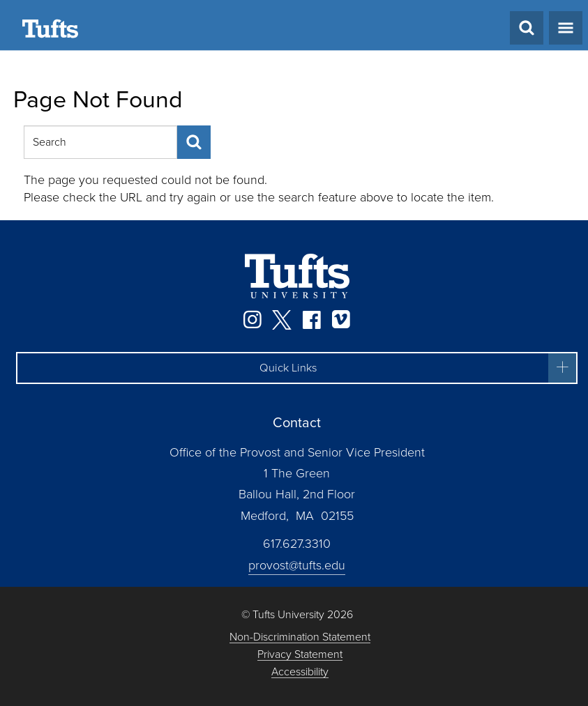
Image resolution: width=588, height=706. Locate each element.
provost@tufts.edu (296, 565)
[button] (297, 368)
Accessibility (300, 672)
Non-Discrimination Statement (299, 637)
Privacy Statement (299, 655)
